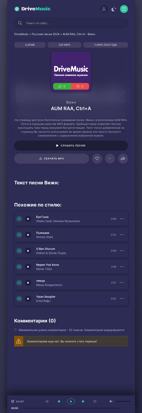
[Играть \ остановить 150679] (28, 299)
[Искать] (20, 23)
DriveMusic (21, 34)
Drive (36, 9)
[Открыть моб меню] (124, 9)
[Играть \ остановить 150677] (28, 283)
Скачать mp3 (54, 158)
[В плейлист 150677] (122, 283)
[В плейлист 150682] (122, 235)
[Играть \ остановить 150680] (28, 267)
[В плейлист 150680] (122, 267)
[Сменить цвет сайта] (114, 9)
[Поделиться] (123, 159)
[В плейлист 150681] (122, 251)
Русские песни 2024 (46, 34)
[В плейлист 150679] (122, 299)
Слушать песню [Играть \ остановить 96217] (73, 145)
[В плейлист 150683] (122, 219)
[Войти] (104, 9)
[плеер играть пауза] (71, 401)
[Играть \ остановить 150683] (28, 219)
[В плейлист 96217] (110, 159)
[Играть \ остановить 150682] (28, 235)
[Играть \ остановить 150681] (28, 251)
